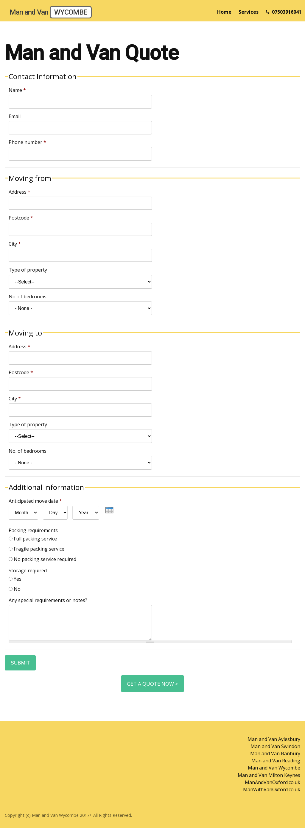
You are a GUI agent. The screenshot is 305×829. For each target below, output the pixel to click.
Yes (17, 579)
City (15, 244)
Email (15, 116)
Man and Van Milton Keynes (269, 776)
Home (224, 12)
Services (249, 12)
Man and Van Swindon (275, 747)
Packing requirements (33, 530)
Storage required (28, 570)
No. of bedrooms (27, 296)
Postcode (21, 217)
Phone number (27, 142)
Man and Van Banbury (275, 754)
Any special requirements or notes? (48, 600)
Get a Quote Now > (152, 684)
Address (19, 192)
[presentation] (109, 510)
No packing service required (45, 559)
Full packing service (35, 538)
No (17, 589)
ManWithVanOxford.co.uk (271, 790)
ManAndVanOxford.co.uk (272, 783)
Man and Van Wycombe (274, 769)
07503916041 (283, 12)
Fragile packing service (39, 549)
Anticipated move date (35, 501)
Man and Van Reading (275, 762)
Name (17, 90)
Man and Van (51, 12)
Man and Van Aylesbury (274, 740)
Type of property (28, 270)
